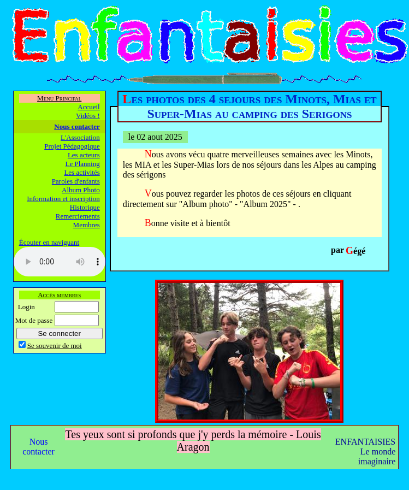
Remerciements (78, 216)
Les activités (81, 172)
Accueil (88, 107)
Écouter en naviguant (49, 242)
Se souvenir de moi (54, 345)
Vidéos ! (88, 115)
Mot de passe (34, 320)
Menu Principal (59, 98)
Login (26, 307)
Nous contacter (76, 126)
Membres (86, 225)
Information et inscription (63, 198)
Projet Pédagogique (71, 146)
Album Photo (81, 190)
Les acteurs (84, 155)
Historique (85, 207)
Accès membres (59, 295)
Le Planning (83, 164)
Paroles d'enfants (76, 181)
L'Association (80, 137)
